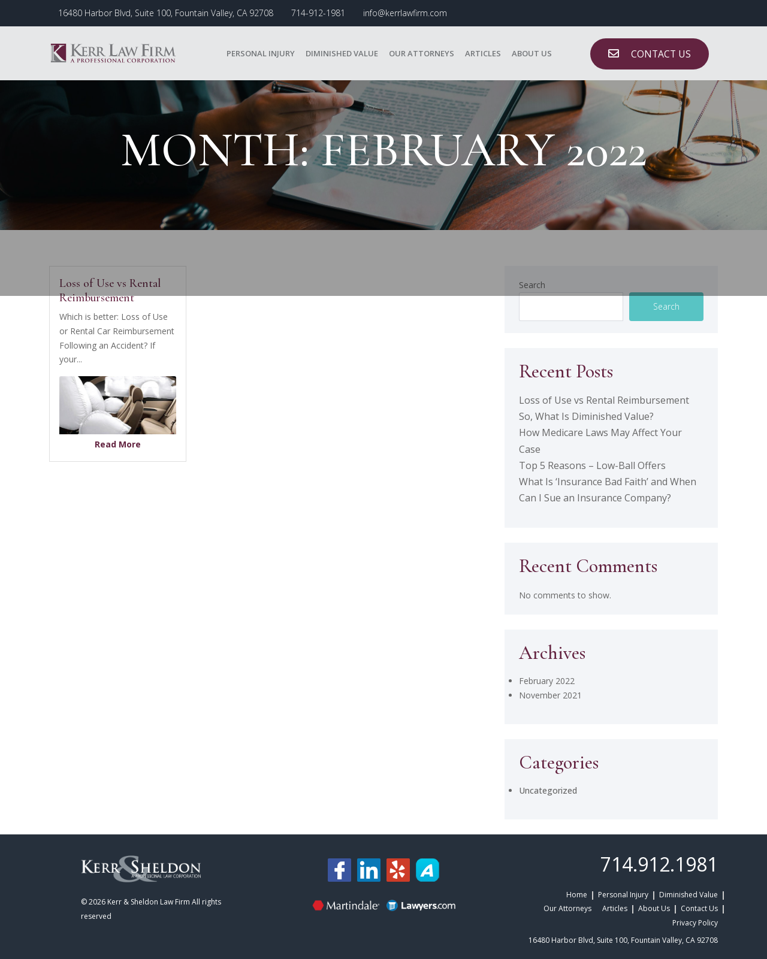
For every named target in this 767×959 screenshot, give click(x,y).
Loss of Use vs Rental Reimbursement (604, 400)
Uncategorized (548, 790)
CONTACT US (661, 53)
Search (666, 306)
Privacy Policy (695, 923)
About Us (532, 53)
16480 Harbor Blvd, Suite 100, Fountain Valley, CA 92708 (165, 13)
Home (576, 895)
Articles (483, 53)
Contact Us (699, 908)
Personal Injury (261, 53)
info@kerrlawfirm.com (405, 13)
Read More (118, 444)
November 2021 (550, 695)
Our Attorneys (421, 53)
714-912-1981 (318, 13)
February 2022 (547, 680)
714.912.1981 (659, 864)
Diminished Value (342, 53)
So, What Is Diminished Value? (586, 416)
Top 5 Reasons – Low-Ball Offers (592, 465)
